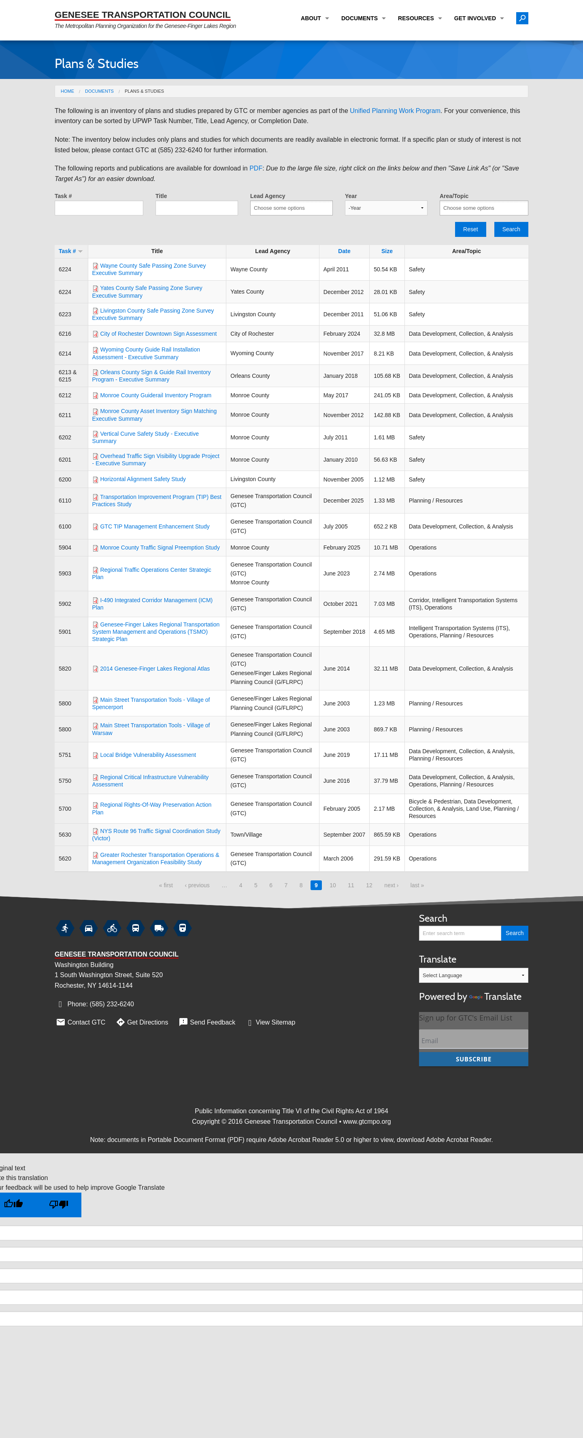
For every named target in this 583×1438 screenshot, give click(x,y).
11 (351, 885)
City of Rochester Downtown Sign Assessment (158, 333)
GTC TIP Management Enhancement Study (154, 526)
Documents (359, 18)
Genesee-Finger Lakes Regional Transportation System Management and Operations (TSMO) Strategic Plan (156, 631)
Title (161, 196)
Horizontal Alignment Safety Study (143, 479)
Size (387, 251)
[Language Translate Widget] (473, 975)
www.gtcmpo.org (367, 1121)
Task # (63, 196)
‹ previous (197, 885)
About (311, 18)
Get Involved (475, 18)
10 (333, 885)
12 (369, 885)
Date (344, 251)
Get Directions (141, 1022)
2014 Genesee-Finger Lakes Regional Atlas (155, 668)
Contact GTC (80, 1022)
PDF (255, 168)
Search (511, 229)
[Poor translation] (58, 1205)
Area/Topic (454, 196)
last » (417, 885)
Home (67, 91)
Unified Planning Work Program (395, 110)
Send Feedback (206, 1022)
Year (351, 196)
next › (391, 885)
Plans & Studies (144, 91)
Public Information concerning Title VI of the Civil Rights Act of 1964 (291, 1111)
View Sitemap (269, 1022)
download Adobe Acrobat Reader (444, 1139)
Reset (470, 229)
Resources (416, 18)
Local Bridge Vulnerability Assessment (148, 755)
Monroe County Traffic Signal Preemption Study (159, 547)
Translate (473, 978)
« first (166, 885)
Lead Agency (267, 196)
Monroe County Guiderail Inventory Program (155, 395)
